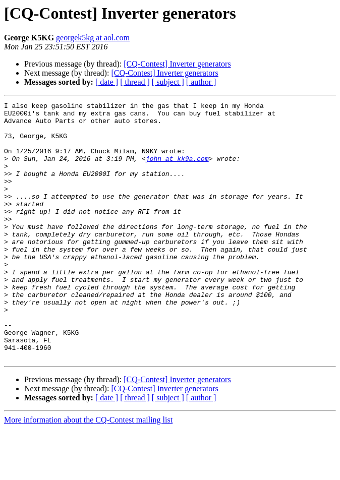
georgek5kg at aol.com (93, 37)
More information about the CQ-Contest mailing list (88, 471)
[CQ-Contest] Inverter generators (177, 63)
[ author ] (201, 82)
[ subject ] (168, 82)
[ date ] (106, 82)
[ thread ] (135, 82)
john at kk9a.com (177, 170)
